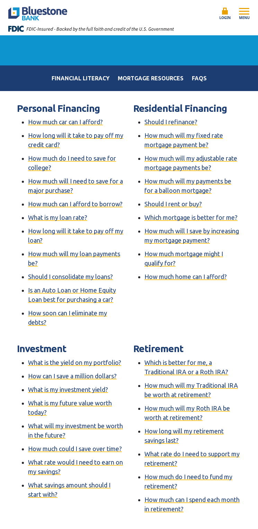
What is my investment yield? (68, 389)
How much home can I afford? (185, 276)
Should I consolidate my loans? (70, 276)
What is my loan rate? (57, 217)
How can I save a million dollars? (72, 376)
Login (225, 14)
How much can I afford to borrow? (75, 203)
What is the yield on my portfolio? (74, 362)
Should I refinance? (170, 121)
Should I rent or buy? (173, 203)
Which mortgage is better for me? (191, 217)
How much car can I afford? (65, 121)
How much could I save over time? (75, 448)
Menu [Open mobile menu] (244, 13)
